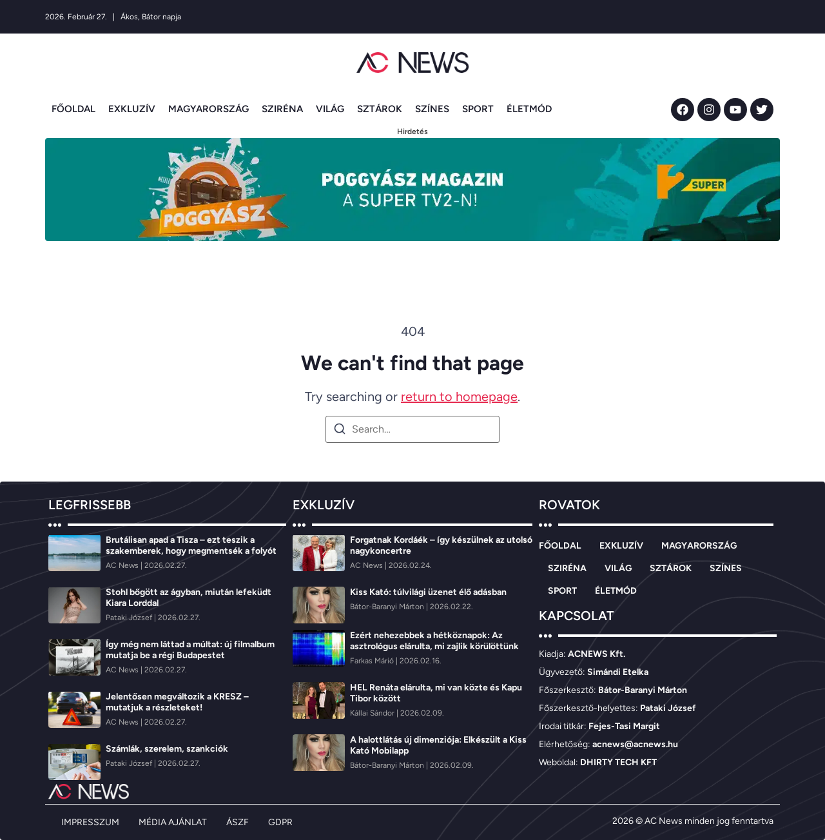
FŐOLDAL (73, 109)
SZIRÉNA (282, 109)
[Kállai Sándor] (373, 713)
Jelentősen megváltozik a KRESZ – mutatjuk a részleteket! (177, 702)
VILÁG (330, 109)
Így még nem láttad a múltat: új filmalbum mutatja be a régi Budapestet (190, 650)
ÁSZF (237, 822)
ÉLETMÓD (529, 109)
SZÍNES (432, 109)
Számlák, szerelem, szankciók (167, 748)
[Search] (339, 431)
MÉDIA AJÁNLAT (173, 822)
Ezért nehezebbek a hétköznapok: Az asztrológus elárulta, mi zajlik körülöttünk (434, 641)
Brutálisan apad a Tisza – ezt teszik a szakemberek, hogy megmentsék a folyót (191, 545)
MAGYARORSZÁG (208, 109)
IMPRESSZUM (90, 822)
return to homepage (459, 396)
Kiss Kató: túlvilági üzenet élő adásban (428, 592)
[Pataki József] (130, 617)
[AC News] (123, 565)
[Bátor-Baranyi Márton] (388, 606)
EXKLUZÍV (131, 109)
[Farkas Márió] (373, 660)
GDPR (280, 822)
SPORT (478, 109)
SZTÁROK (379, 109)
